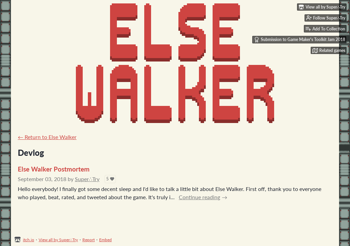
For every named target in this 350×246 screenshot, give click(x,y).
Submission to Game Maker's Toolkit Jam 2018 (299, 39)
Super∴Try (87, 179)
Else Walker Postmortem (54, 169)
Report (88, 239)
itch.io (28, 239)
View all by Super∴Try (58, 239)
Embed (105, 239)
